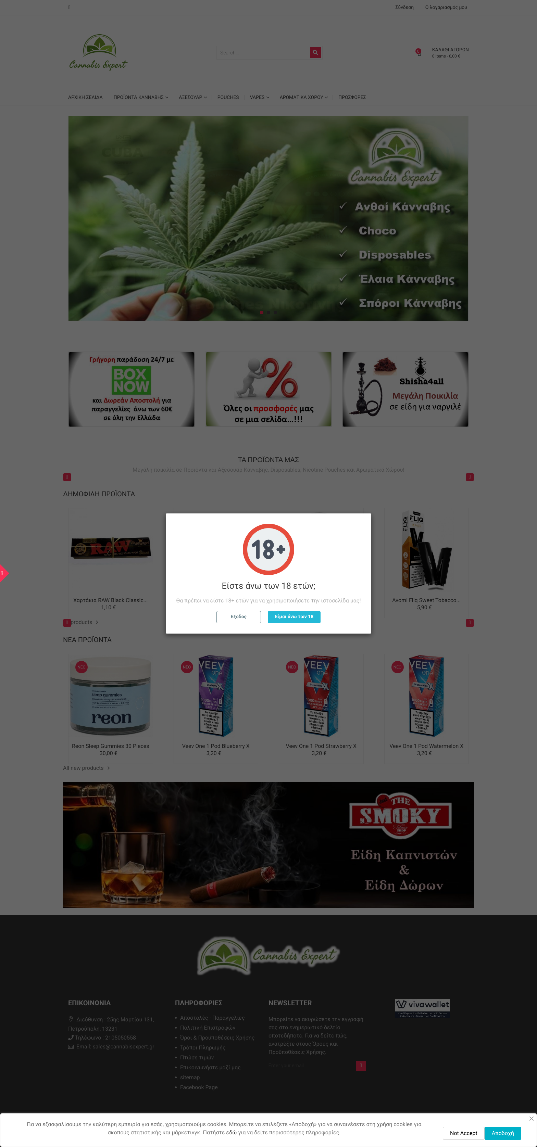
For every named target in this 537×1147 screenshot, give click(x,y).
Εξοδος (239, 617)
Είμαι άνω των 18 (294, 617)
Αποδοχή (503, 1133)
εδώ (231, 1132)
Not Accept (463, 1133)
